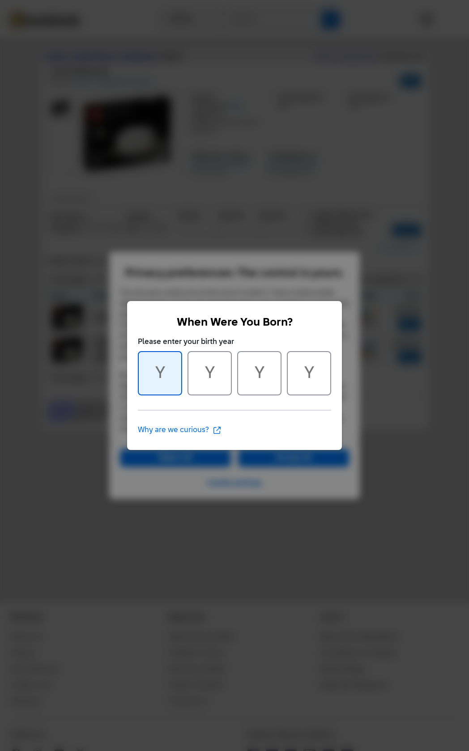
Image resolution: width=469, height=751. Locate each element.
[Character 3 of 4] (259, 373)
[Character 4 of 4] (309, 373)
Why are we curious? (180, 430)
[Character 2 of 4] (210, 373)
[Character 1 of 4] (160, 373)
